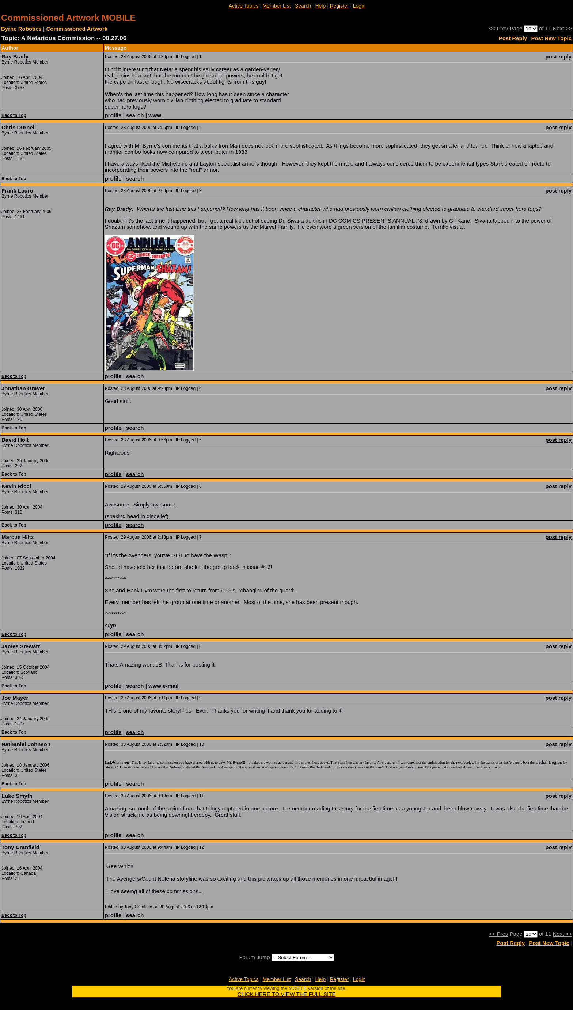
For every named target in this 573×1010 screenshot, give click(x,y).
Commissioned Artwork (76, 29)
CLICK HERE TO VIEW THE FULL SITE (287, 994)
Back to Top (13, 115)
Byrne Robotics (21, 29)
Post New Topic (551, 38)
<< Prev (498, 28)
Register (339, 6)
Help (320, 6)
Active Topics (243, 6)
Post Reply (513, 38)
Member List (277, 6)
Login (359, 6)
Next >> (562, 28)
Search (303, 6)
